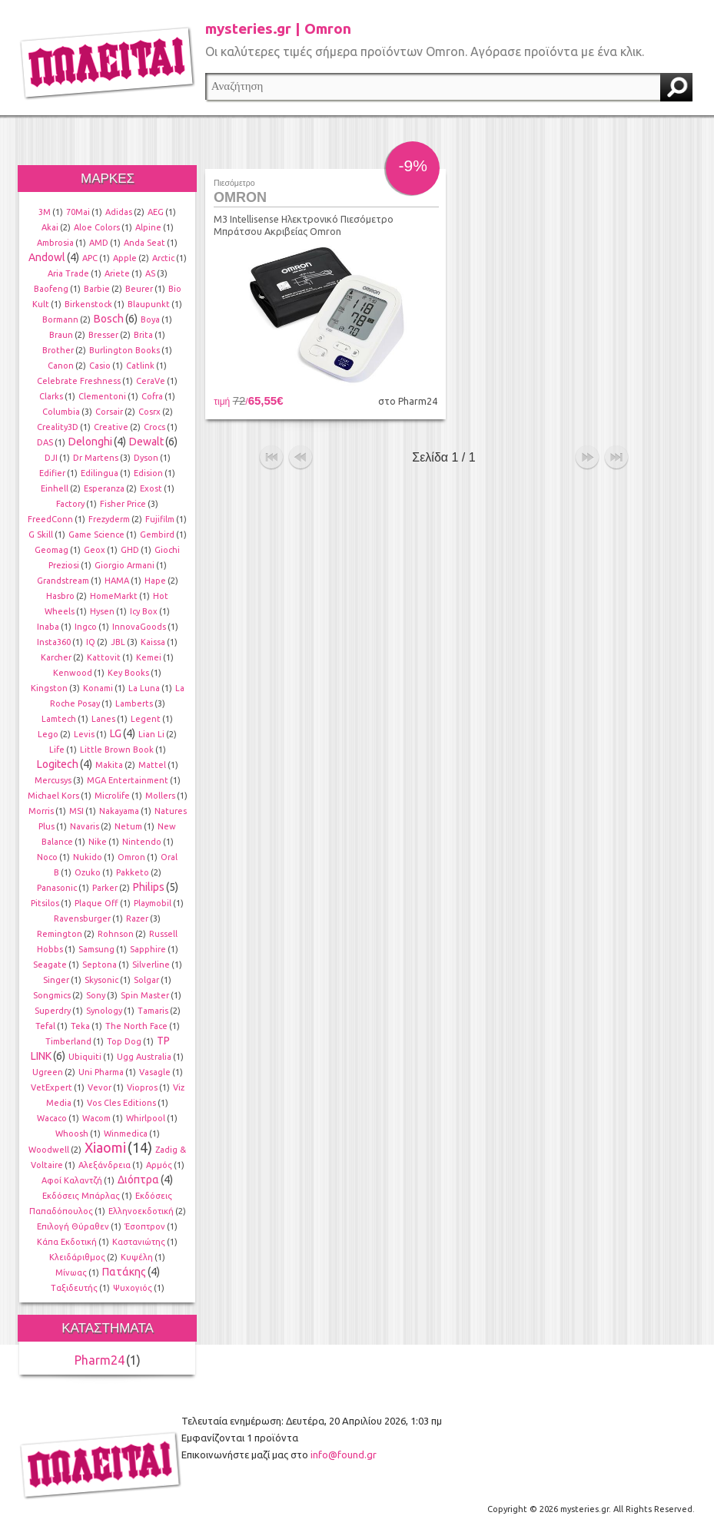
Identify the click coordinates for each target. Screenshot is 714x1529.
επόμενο (587, 457)
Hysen (102, 611)
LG (115, 733)
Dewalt (146, 441)
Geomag (51, 549)
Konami (98, 688)
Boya (150, 319)
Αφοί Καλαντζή (72, 1180)
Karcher (56, 657)
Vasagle (155, 1072)
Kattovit (104, 657)
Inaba (48, 626)
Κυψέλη (137, 1257)
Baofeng (51, 288)
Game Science (96, 534)
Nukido (87, 857)
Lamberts (134, 703)
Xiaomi (105, 1147)
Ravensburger (82, 918)
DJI (51, 457)
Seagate (50, 964)
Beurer (139, 288)
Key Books (128, 672)
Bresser (103, 334)
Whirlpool (145, 1118)
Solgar (146, 980)
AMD (98, 242)
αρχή (271, 457)
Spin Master (145, 995)
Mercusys (53, 780)
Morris (41, 811)
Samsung (96, 949)
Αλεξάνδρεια (104, 1165)
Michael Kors (53, 795)
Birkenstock (88, 304)
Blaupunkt (149, 304)
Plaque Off (96, 903)
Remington (59, 933)
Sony (95, 995)
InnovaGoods (139, 626)
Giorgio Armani (124, 565)
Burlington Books (124, 350)
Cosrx (149, 411)
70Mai (78, 212)
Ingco (86, 626)
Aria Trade (68, 273)
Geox (94, 549)
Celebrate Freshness (79, 381)
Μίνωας (71, 1272)
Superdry (53, 1010)
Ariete (117, 273)
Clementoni (102, 396)
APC (90, 258)
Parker (105, 887)
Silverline (151, 964)
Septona (99, 964)
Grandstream (63, 580)
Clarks (51, 396)
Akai (50, 227)
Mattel (152, 764)
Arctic (163, 258)
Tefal (45, 1026)
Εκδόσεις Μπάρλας (81, 1195)
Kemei (148, 657)
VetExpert (51, 1087)
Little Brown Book (117, 749)
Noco (47, 857)
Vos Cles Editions (121, 1102)
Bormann (60, 319)
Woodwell (48, 1149)
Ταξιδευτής (74, 1287)
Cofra (152, 396)
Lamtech (59, 718)
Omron (131, 857)
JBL (118, 642)
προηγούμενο (300, 457)
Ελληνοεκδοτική (141, 1211)
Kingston (49, 688)
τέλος (616, 457)
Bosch (109, 319)
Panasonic (57, 887)
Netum (128, 826)
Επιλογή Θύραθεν (73, 1226)
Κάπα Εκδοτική (67, 1241)
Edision (148, 473)
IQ (90, 642)
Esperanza (104, 488)
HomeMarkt (114, 596)
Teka (80, 1026)
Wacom (96, 1118)
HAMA (117, 580)
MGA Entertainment (127, 780)
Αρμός (159, 1165)
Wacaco (52, 1118)
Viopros (142, 1087)
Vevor (99, 1087)
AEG (156, 212)
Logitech (57, 764)
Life (57, 749)
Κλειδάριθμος (77, 1257)
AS (150, 273)
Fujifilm (159, 519)
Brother (58, 350)
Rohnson (116, 933)
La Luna (144, 688)
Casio (100, 365)
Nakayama (119, 811)
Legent (146, 718)
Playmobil (152, 903)
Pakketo (132, 872)
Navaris (84, 826)
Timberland (68, 1041)
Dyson (146, 457)
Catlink (140, 365)
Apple (125, 258)
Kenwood (72, 672)
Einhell (54, 488)
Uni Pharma (101, 1072)
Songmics (52, 995)
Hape (155, 580)
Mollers (160, 795)
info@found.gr (344, 1454)
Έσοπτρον (145, 1226)
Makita (109, 764)
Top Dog (124, 1041)
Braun (61, 334)
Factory (70, 503)
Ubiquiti (84, 1056)
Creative (111, 427)
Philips (148, 887)
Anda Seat (144, 242)
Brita (143, 334)
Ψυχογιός (132, 1287)
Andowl (46, 257)
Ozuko (88, 872)
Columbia (61, 411)
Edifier (52, 473)
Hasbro (60, 596)
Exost (151, 488)
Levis (84, 734)
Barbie (97, 288)
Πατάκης (124, 1272)
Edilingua (99, 473)
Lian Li (151, 734)
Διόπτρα (138, 1179)
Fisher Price (123, 503)
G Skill (40, 534)
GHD (130, 549)
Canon (61, 365)
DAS (45, 442)
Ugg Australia (144, 1056)
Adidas (118, 212)
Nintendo (141, 841)
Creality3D (57, 427)
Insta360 (54, 642)
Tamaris (153, 1010)
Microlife (112, 795)
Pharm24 (100, 1360)
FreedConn (50, 519)
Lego (48, 734)
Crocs (154, 427)
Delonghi (90, 441)
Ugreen (47, 1072)
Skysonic (101, 980)
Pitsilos (45, 903)
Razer (137, 918)
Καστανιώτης (138, 1241)
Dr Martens (95, 457)
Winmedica (126, 1133)
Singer (56, 980)
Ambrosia (55, 242)
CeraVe (150, 381)
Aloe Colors (97, 227)
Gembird (157, 534)
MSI (76, 811)
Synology (104, 1010)
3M (44, 212)
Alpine (148, 227)
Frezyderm (109, 519)
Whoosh (71, 1133)
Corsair (109, 411)
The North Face (136, 1026)
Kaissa (153, 642)
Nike (97, 841)
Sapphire (148, 949)
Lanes (103, 718)
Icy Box (144, 611)
